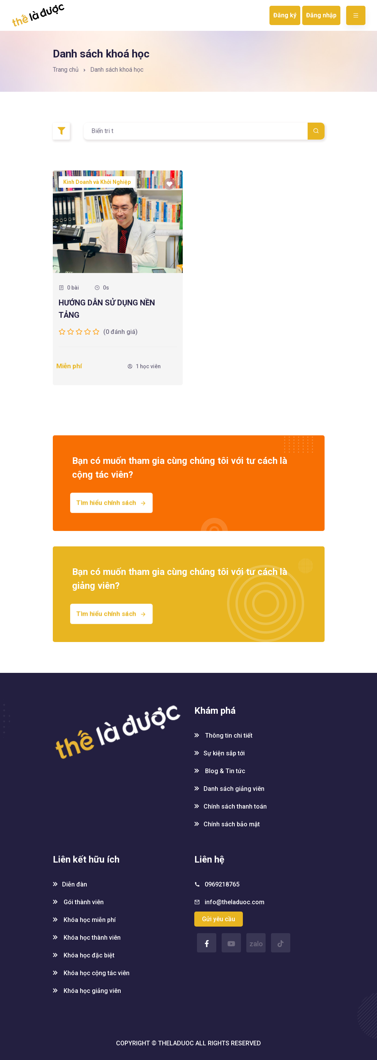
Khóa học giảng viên (87, 990)
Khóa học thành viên (87, 937)
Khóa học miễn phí (84, 919)
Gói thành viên (78, 902)
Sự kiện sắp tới (219, 753)
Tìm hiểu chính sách (111, 502)
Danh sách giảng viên (229, 788)
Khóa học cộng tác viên (91, 973)
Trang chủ (66, 69)
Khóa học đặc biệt (83, 955)
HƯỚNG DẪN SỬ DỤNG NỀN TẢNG (107, 309)
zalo (256, 944)
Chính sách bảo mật (227, 824)
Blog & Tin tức (219, 771)
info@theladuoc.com (234, 902)
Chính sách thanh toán (230, 806)
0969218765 (222, 884)
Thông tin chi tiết (223, 735)
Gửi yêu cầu (218, 919)
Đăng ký (284, 15)
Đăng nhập (321, 15)
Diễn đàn (70, 884)
